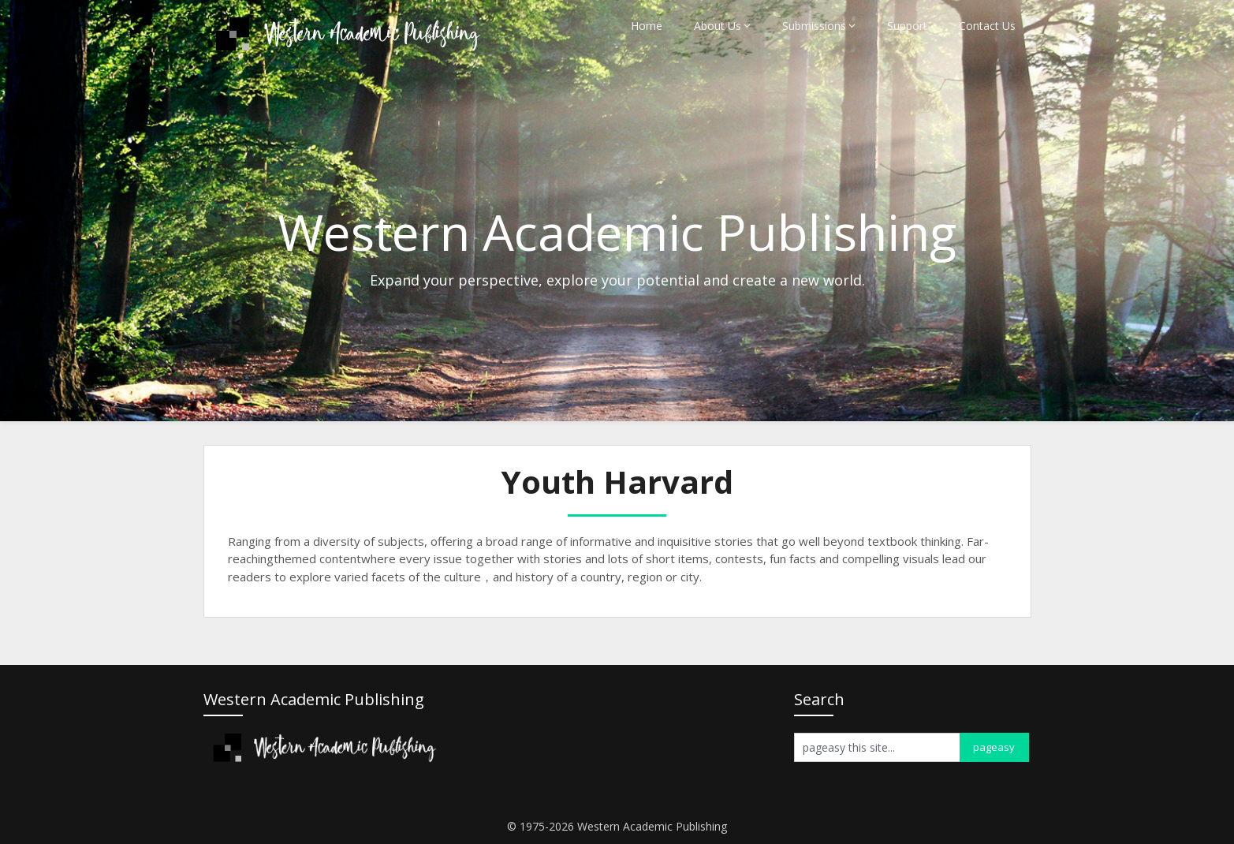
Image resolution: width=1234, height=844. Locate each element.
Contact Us (987, 25)
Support (907, 25)
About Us (717, 25)
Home (646, 25)
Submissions (814, 25)
